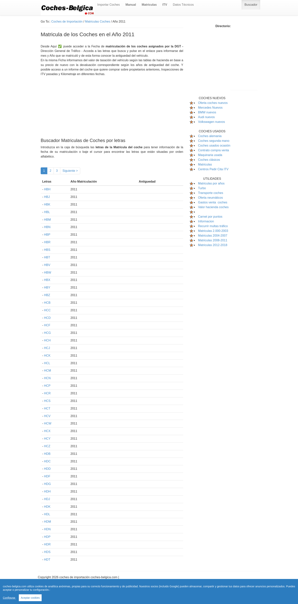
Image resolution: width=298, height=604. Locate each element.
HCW (47, 423)
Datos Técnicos (183, 4)
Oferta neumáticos (210, 197)
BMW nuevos (207, 112)
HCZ (47, 446)
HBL (47, 212)
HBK (47, 204)
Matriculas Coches (97, 21)
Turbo (202, 188)
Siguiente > (70, 170)
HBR (47, 242)
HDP (47, 536)
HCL (47, 363)
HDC (47, 461)
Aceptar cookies (30, 597)
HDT (47, 559)
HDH (47, 491)
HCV (47, 416)
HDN (47, 529)
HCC (47, 310)
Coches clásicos (209, 159)
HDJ (47, 499)
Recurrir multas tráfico (213, 226)
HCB (47, 302)
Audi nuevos (206, 117)
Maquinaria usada (210, 155)
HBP (47, 234)
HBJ (47, 196)
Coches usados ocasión (214, 145)
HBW (47, 272)
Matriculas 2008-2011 (212, 240)
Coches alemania (210, 136)
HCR (47, 393)
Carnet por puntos (210, 216)
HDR (47, 544)
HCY (47, 438)
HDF (47, 476)
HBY (47, 287)
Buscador (250, 4)
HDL (47, 514)
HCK (47, 355)
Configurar (9, 597)
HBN (47, 227)
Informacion (206, 221)
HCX (47, 431)
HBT (47, 257)
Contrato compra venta (213, 150)
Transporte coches (210, 193)
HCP (47, 385)
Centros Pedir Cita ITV (213, 169)
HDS (47, 552)
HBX (47, 280)
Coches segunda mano (213, 140)
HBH (47, 189)
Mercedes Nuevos (210, 107)
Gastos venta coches (212, 202)
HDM (47, 521)
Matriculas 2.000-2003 (213, 230)
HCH (47, 340)
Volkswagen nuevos (211, 121)
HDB (47, 453)
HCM (47, 370)
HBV (47, 265)
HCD (47, 317)
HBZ (47, 295)
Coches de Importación (67, 21)
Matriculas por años (211, 183)
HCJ (47, 348)
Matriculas (205, 164)
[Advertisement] (112, 103)
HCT (47, 408)
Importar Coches (108, 4)
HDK (47, 506)
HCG (47, 332)
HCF (47, 325)
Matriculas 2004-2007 (212, 235)
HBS (47, 249)
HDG (47, 484)
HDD (47, 468)
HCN (47, 378)
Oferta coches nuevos (213, 102)
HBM (47, 219)
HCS (47, 400)
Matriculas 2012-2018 (212, 245)
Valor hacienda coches (213, 207)
